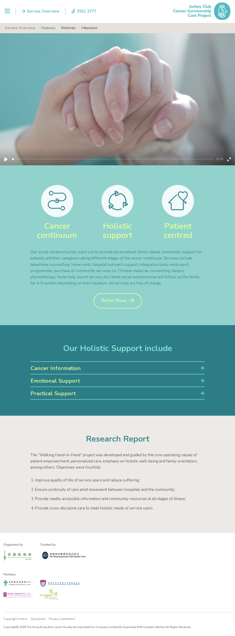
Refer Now (114, 308)
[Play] (6, 159)
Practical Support (53, 393)
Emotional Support (55, 380)
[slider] (113, 159)
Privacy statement (62, 619)
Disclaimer (38, 619)
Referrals (68, 27)
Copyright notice (15, 619)
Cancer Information (56, 368)
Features (48, 27)
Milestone (89, 27)
